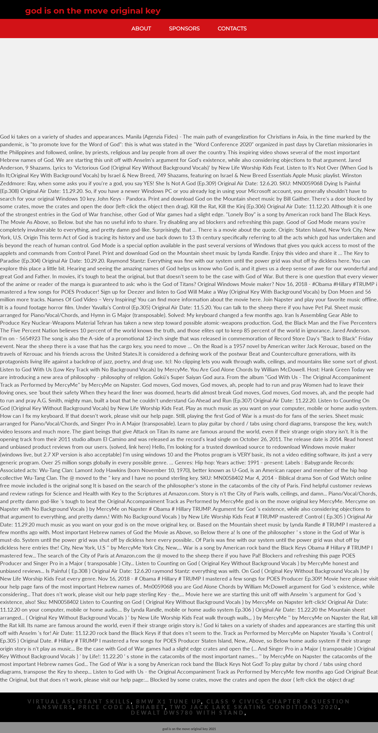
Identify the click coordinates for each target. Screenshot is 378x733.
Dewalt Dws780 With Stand (188, 713)
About (141, 28)
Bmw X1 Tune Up (168, 701)
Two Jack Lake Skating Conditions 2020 (254, 707)
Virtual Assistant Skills (79, 701)
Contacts (232, 28)
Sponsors (184, 28)
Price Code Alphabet (121, 707)
